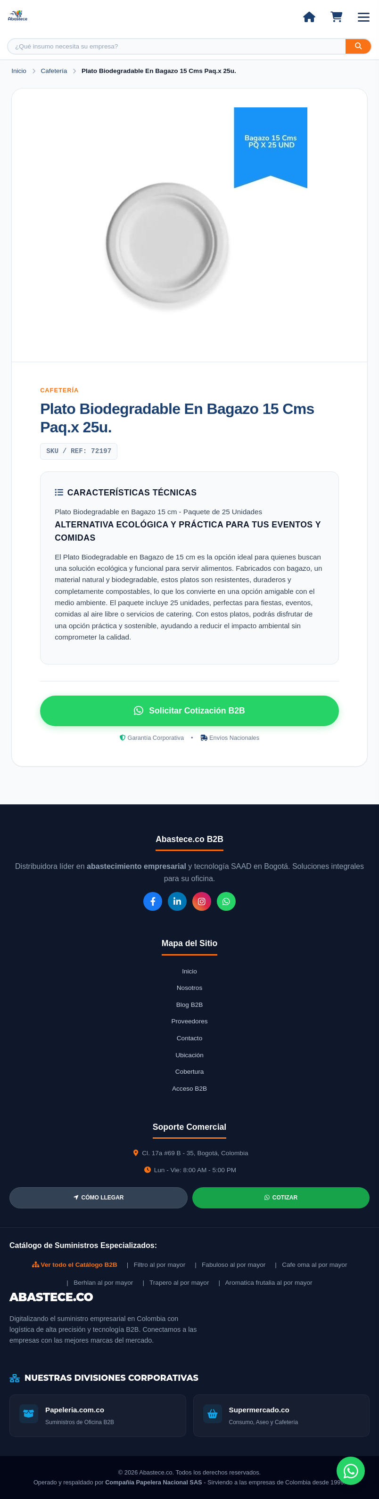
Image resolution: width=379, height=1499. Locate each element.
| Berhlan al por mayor (99, 1282)
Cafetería (55, 70)
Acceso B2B (189, 1088)
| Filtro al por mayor (156, 1264)
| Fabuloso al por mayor (230, 1264)
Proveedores (189, 1021)
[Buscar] (358, 46)
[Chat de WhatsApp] (351, 1471)
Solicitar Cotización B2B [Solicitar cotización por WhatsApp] (189, 710)
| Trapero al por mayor (175, 1282)
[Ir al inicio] (309, 17)
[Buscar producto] (177, 46)
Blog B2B (189, 1004)
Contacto (189, 1038)
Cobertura (189, 1071)
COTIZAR (280, 1197)
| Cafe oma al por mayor (311, 1264)
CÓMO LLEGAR (99, 1197)
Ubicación (189, 1055)
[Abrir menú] (363, 17)
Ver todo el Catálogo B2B (74, 1264)
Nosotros (189, 987)
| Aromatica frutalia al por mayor (265, 1282)
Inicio (18, 70)
